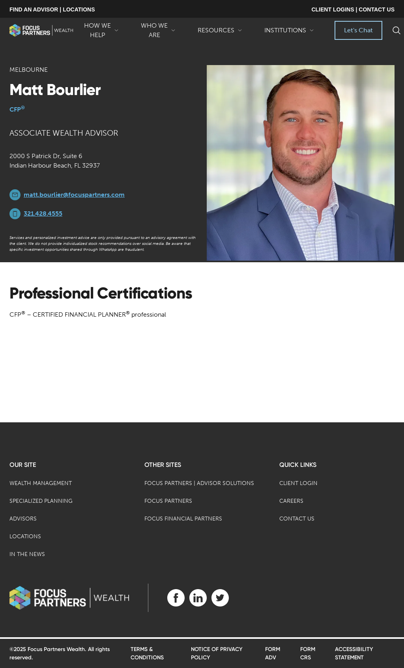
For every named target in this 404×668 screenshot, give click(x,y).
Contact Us (296, 518)
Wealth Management (40, 483)
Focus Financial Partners (183, 518)
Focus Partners (168, 501)
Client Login (298, 483)
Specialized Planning (41, 501)
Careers (291, 501)
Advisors (23, 518)
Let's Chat (358, 30)
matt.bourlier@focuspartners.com (74, 194)
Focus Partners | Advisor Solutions (199, 483)
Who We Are (158, 31)
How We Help (101, 31)
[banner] (41, 30)
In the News (27, 554)
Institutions (289, 33)
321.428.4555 (43, 213)
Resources (220, 33)
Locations (25, 536)
